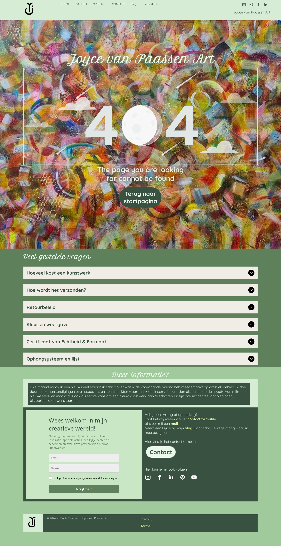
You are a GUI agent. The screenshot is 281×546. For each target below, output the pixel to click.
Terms (145, 526)
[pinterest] (182, 477)
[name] (84, 468)
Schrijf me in (84, 489)
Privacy (146, 519)
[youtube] (194, 477)
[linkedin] (265, 5)
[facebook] (258, 5)
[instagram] (251, 5)
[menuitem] (66, 4)
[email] (244, 5)
